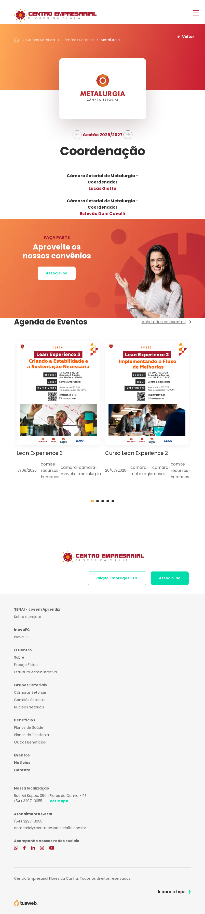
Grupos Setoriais (40, 39)
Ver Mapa (59, 800)
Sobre (19, 657)
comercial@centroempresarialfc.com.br (50, 827)
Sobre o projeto (27, 616)
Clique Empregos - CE (117, 578)
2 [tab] (97, 501)
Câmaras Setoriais (78, 39)
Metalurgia (110, 39)
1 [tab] (92, 501)
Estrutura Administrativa (35, 672)
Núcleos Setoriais (29, 707)
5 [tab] (113, 501)
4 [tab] (107, 501)
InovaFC (21, 637)
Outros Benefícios (30, 742)
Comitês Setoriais (29, 699)
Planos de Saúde (28, 727)
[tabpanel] (58, 410)
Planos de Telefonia (31, 734)
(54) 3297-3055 (28, 800)
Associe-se (56, 273)
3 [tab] (102, 501)
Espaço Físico (26, 664)
